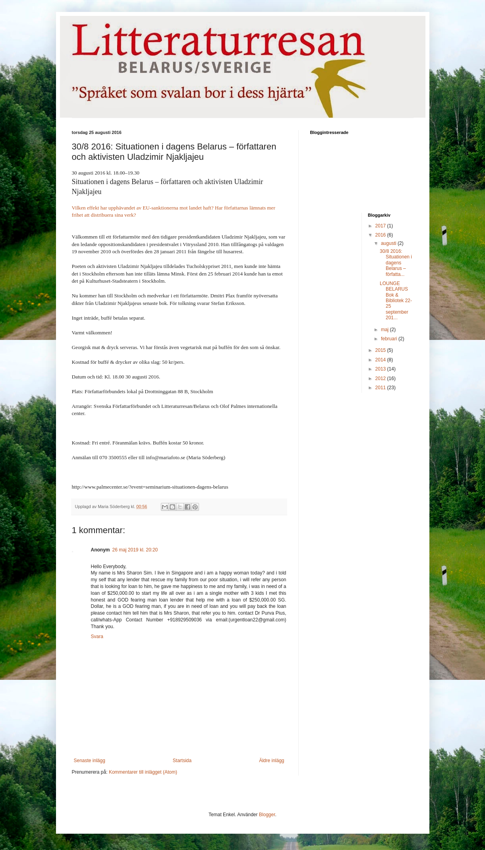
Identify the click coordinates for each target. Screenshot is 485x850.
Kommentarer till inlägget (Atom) (143, 772)
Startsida (182, 760)
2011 (381, 387)
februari (389, 339)
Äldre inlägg (271, 760)
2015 (381, 350)
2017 (381, 226)
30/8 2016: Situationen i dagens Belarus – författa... (396, 262)
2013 (381, 369)
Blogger (267, 814)
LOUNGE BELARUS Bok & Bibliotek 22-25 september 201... (396, 300)
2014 (381, 360)
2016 (381, 235)
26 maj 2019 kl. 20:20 (135, 550)
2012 (381, 378)
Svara (97, 636)
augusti (389, 243)
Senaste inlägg (89, 760)
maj (385, 329)
